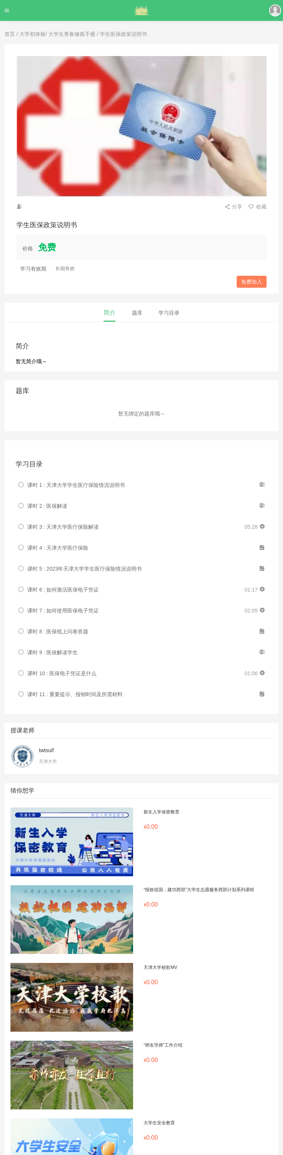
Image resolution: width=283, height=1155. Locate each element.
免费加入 (251, 282)
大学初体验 (32, 34)
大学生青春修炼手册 (71, 34)
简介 (110, 312)
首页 (9, 34)
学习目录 (169, 313)
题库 (137, 313)
